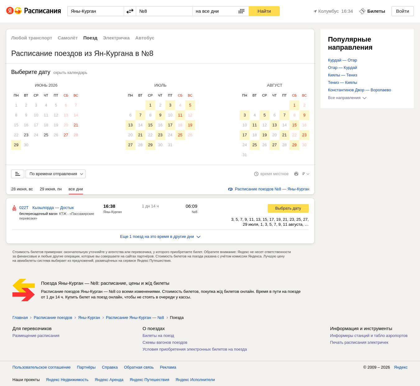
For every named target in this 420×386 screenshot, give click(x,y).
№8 (194, 212)
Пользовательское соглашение (41, 367)
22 (16, 135)
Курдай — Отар (342, 60)
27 (66, 135)
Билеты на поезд (158, 335)
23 (26, 135)
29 (16, 145)
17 (36, 125)
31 (170, 145)
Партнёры (86, 367)
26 (56, 135)
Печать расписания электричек (359, 342)
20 (66, 125)
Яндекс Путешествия (149, 379)
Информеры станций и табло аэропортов (369, 335)
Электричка (116, 37)
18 (46, 125)
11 (46, 115)
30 (26, 145)
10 (36, 115)
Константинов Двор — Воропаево (359, 90)
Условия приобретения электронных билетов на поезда (195, 349)
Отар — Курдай (342, 67)
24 (36, 135)
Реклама (168, 367)
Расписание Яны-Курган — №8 (135, 317)
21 (76, 125)
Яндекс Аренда (109, 379)
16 (26, 125)
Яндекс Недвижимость (67, 379)
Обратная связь (139, 367)
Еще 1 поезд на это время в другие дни (160, 236)
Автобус (145, 37)
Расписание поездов (53, 317)
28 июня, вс (22, 189)
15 (16, 125)
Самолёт (68, 37)
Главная (20, 317)
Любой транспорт (31, 37)
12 (56, 115)
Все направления (347, 97)
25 (46, 135)
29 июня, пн (51, 189)
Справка (110, 367)
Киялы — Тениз (342, 75)
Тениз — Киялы (342, 82)
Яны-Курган (112, 212)
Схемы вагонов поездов (165, 342)
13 (66, 115)
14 (76, 115)
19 (56, 125)
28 (76, 135)
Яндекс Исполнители (195, 379)
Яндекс (401, 367)
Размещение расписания (35, 335)
